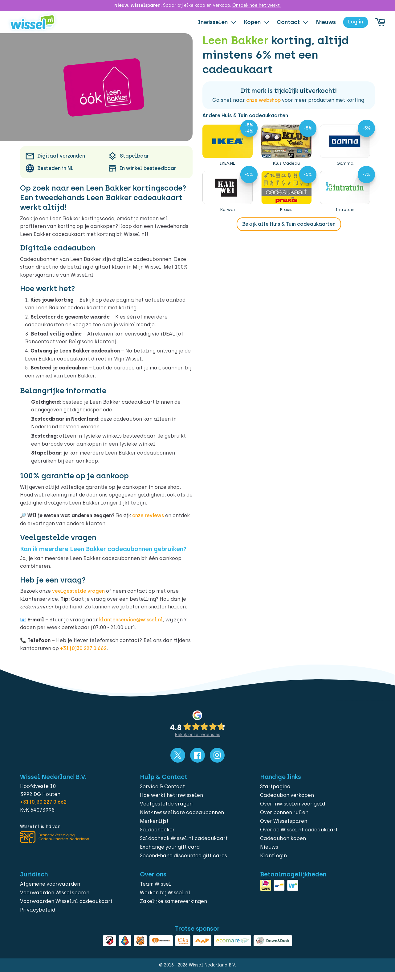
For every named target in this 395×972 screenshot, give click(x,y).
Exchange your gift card (170, 847)
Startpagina (275, 786)
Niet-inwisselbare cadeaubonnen (182, 812)
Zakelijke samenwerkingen (173, 901)
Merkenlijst (154, 821)
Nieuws (269, 847)
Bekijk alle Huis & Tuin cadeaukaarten (289, 224)
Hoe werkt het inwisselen (171, 795)
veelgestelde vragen (78, 591)
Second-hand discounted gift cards (183, 856)
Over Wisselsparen (283, 821)
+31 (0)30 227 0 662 (83, 648)
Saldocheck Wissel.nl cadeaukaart (184, 838)
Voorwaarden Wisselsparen (54, 893)
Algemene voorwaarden (50, 884)
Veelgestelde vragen (166, 804)
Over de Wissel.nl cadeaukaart (299, 830)
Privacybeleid (37, 910)
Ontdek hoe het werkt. (256, 5)
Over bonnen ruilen (284, 812)
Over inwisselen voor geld (292, 804)
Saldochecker (157, 830)
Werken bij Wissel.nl (165, 893)
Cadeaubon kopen (283, 838)
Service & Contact (162, 786)
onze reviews (148, 515)
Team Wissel (155, 884)
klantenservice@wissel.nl (131, 620)
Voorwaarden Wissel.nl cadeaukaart (66, 901)
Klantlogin (273, 856)
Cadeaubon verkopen (287, 795)
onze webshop (263, 100)
